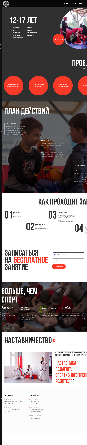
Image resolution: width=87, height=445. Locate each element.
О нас (80, 4)
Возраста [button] (66, 4)
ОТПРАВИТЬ (59, 266)
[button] (58, 39)
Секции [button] (74, 4)
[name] (68, 260)
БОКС (1, 222)
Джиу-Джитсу (1, 44)
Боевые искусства (1, 133)
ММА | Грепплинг (1, 311)
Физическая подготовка (1, 400)
